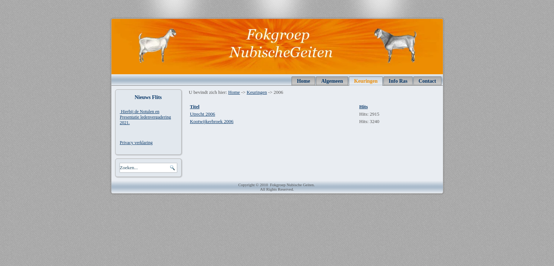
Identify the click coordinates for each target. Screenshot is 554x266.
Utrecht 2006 (202, 114)
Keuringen (366, 81)
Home (303, 81)
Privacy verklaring (136, 142)
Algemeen (332, 81)
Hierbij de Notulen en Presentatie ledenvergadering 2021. (145, 117)
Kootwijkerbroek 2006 (212, 121)
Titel (195, 106)
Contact (427, 81)
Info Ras (398, 81)
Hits (363, 106)
